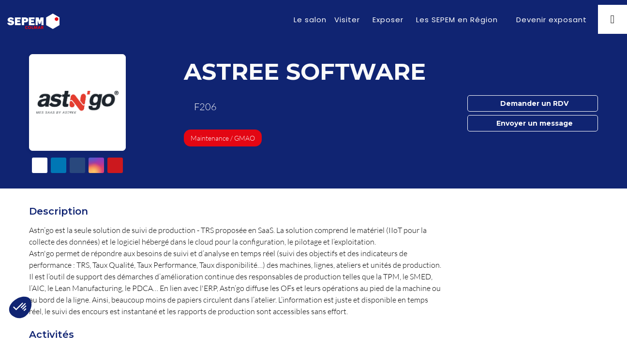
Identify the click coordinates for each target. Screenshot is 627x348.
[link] (310, 19)
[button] (550, 19)
